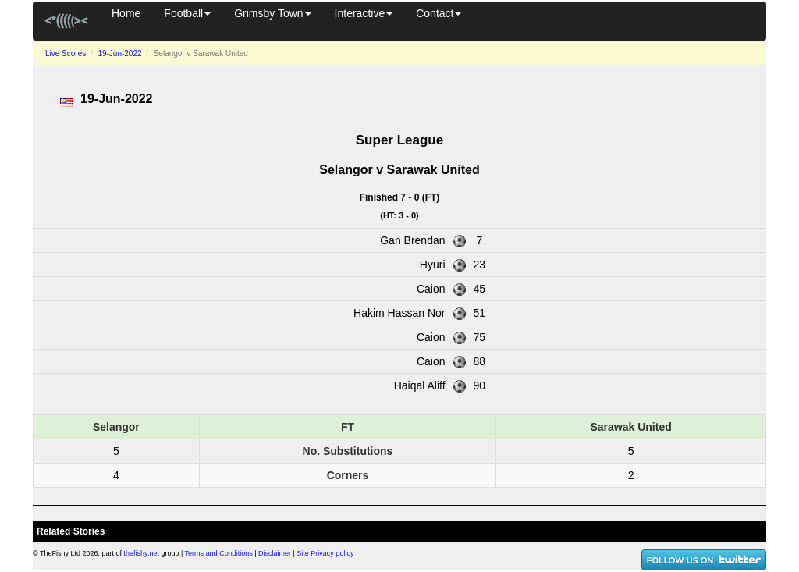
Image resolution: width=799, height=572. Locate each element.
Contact (438, 13)
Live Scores (65, 53)
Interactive (364, 13)
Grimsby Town (272, 13)
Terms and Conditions (219, 553)
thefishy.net (141, 553)
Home (126, 13)
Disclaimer (274, 553)
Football (187, 13)
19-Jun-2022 (119, 53)
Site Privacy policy (325, 553)
